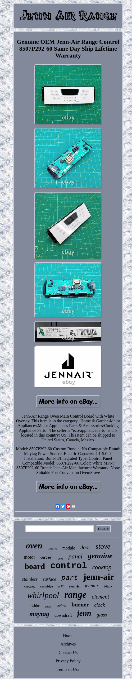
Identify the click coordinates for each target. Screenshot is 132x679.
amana (52, 548)
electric (74, 586)
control (68, 566)
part (69, 578)
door (85, 547)
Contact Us (68, 652)
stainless (30, 579)
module (68, 548)
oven (34, 545)
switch (61, 606)
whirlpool (43, 595)
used (60, 558)
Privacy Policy (68, 661)
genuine (100, 556)
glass (102, 615)
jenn (84, 613)
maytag (39, 614)
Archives (68, 644)
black (108, 586)
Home (68, 635)
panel (76, 556)
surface (49, 579)
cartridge (46, 586)
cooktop (102, 567)
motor (29, 557)
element (100, 597)
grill (61, 586)
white (35, 606)
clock (99, 605)
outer (46, 558)
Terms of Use (68, 669)
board (35, 566)
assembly (29, 587)
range (75, 595)
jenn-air (98, 577)
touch (48, 606)
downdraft (63, 615)
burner (80, 604)
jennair (92, 585)
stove (102, 546)
